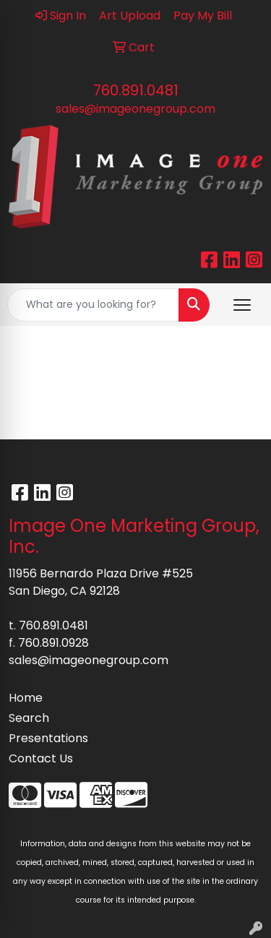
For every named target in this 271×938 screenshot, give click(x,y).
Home (26, 697)
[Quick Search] (93, 305)
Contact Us (41, 758)
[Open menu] (242, 305)
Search (29, 718)
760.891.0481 (135, 90)
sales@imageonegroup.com (135, 108)
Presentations (48, 738)
